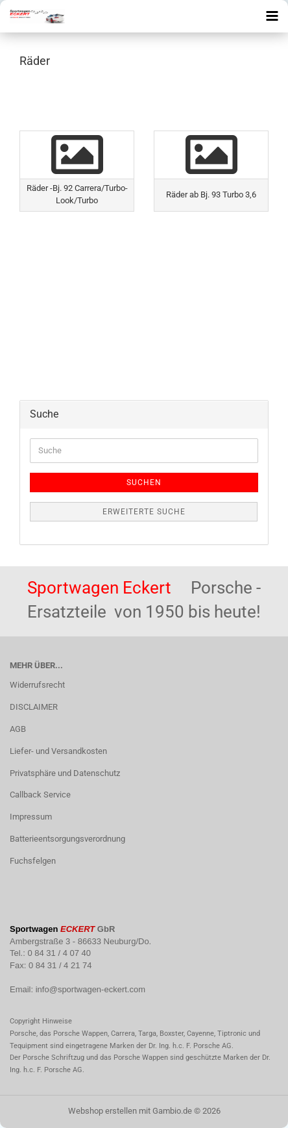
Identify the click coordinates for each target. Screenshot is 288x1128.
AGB (18, 729)
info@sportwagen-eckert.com (90, 989)
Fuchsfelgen (33, 861)
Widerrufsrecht (37, 685)
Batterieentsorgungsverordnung (67, 839)
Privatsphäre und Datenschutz (65, 773)
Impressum (31, 816)
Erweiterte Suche (144, 511)
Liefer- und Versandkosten (58, 751)
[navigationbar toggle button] (272, 16)
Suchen (144, 482)
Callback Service (40, 794)
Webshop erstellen (102, 1111)
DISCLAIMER (34, 707)
